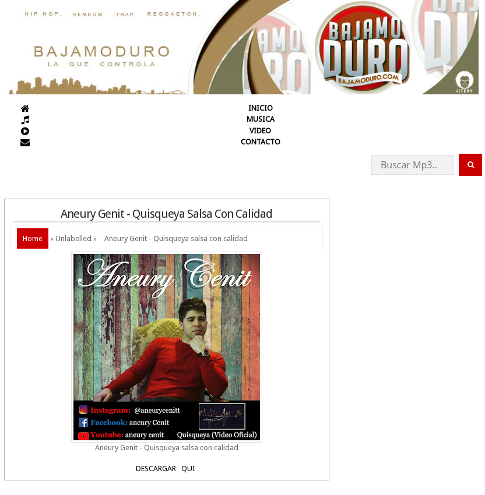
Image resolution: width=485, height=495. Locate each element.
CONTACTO (260, 141)
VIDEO (260, 130)
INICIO (260, 108)
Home (33, 238)
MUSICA (261, 119)
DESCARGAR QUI (166, 468)
